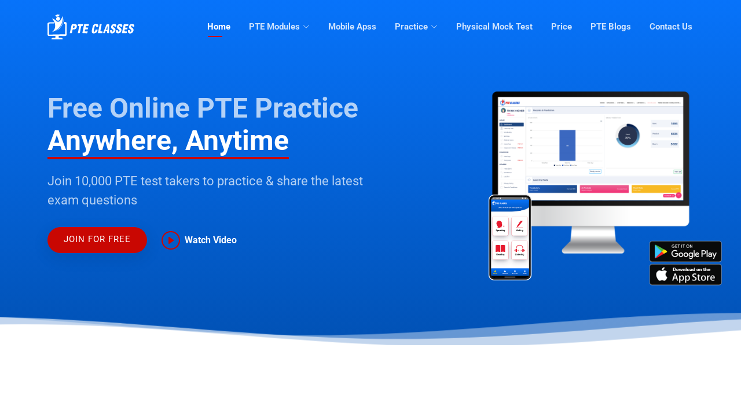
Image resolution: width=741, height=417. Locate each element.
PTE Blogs (610, 26)
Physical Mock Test (494, 26)
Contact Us (671, 26)
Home (218, 26)
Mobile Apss (352, 26)
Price (561, 26)
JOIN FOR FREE (97, 239)
